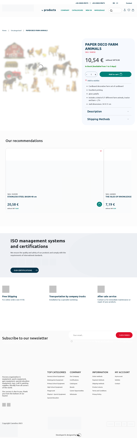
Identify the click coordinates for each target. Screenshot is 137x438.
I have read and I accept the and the (101, 341)
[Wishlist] (93, 80)
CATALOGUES (77, 10)
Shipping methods (98, 383)
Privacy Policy (126, 341)
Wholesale (73, 394)
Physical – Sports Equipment (56, 394)
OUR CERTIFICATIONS (23, 270)
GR (117, 3)
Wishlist (117, 380)
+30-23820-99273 (82, 3)
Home (4, 30)
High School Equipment (54, 387)
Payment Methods (98, 380)
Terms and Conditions (104, 341)
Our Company (74, 376)
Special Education (53, 398)
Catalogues (73, 383)
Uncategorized (16, 30)
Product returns (97, 387)
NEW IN (89, 10)
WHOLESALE (99, 10)
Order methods (97, 376)
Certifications (74, 380)
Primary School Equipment (55, 383)
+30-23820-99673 (98, 3)
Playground (51, 391)
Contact (129, 3)
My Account (118, 376)
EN (114, 3)
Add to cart (114, 74)
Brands (72, 387)
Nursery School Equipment (55, 376)
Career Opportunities (77, 391)
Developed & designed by (68, 435)
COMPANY (65, 10)
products (50, 10)
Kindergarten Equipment (55, 380)
